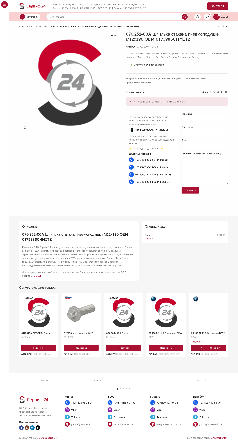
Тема (205, 142)
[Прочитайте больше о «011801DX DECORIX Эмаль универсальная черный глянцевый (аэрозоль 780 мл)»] (38, 348)
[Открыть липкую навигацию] (30, 17)
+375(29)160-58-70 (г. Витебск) (153, 174)
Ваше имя (205, 116)
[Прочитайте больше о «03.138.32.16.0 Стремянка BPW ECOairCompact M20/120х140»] (166, 348)
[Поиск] (117, 16)
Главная (23, 26)
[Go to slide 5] (129, 389)
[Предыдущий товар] (219, 26)
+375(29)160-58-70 (210, 402)
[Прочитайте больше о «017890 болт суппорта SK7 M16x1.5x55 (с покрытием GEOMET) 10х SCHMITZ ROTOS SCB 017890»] (81, 348)
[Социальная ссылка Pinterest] (218, 92)
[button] (208, 348)
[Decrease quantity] (193, 348)
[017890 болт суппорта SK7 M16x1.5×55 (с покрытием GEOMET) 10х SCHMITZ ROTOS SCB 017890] (81, 312)
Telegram (76, 417)
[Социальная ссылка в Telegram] (226, 92)
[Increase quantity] (201, 348)
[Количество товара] (197, 348)
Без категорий (39, 26)
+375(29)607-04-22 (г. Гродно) (152, 181)
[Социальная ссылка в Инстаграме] (27, 427)
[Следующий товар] (226, 26)
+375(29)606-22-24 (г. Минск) (151, 159)
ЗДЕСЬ (38, 275)
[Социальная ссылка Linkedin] (222, 92)
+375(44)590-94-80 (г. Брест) (151, 167)
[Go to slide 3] (123, 389)
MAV (149, 380)
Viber (74, 409)
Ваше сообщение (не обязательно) (205, 161)
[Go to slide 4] (126, 389)
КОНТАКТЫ (218, 6)
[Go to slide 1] (117, 389)
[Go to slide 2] (120, 389)
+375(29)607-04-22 (167, 402)
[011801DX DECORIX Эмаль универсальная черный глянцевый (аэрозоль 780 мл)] (38, 312)
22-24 (89, 402)
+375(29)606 (78, 402)
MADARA (202, 380)
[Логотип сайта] (34, 5)
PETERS (221, 234)
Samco (97, 380)
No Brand (26, 337)
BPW (151, 337)
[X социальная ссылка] (214, 92)
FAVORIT (45, 380)
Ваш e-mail (205, 129)
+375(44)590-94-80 (124, 402)
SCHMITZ (69, 337)
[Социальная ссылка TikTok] (38, 427)
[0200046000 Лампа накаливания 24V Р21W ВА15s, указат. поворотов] (123, 312)
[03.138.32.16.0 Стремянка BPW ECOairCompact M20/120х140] (166, 312)
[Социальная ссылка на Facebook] (211, 92)
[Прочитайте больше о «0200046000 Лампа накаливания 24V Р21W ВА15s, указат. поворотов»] (123, 348)
